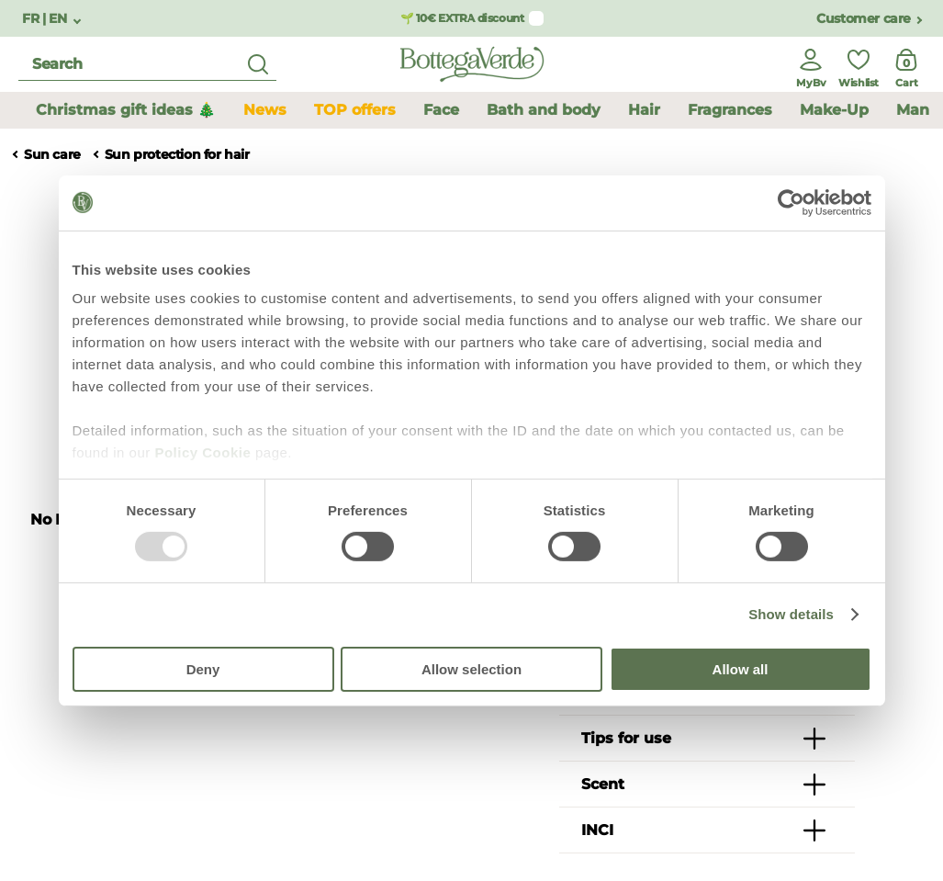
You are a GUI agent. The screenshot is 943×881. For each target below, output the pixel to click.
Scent (602, 784)
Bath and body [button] (544, 110)
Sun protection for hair (177, 155)
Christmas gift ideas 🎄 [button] (126, 110)
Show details (791, 614)
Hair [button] (644, 110)
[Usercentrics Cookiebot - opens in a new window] (791, 202)
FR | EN (46, 19)
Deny (203, 669)
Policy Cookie (202, 452)
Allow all (741, 669)
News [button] (264, 110)
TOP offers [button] (355, 110)
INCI (597, 830)
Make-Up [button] (834, 110)
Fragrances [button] (730, 110)
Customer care (863, 19)
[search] (147, 65)
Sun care (52, 155)
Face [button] (441, 110)
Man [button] (912, 110)
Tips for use (626, 738)
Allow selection (471, 669)
